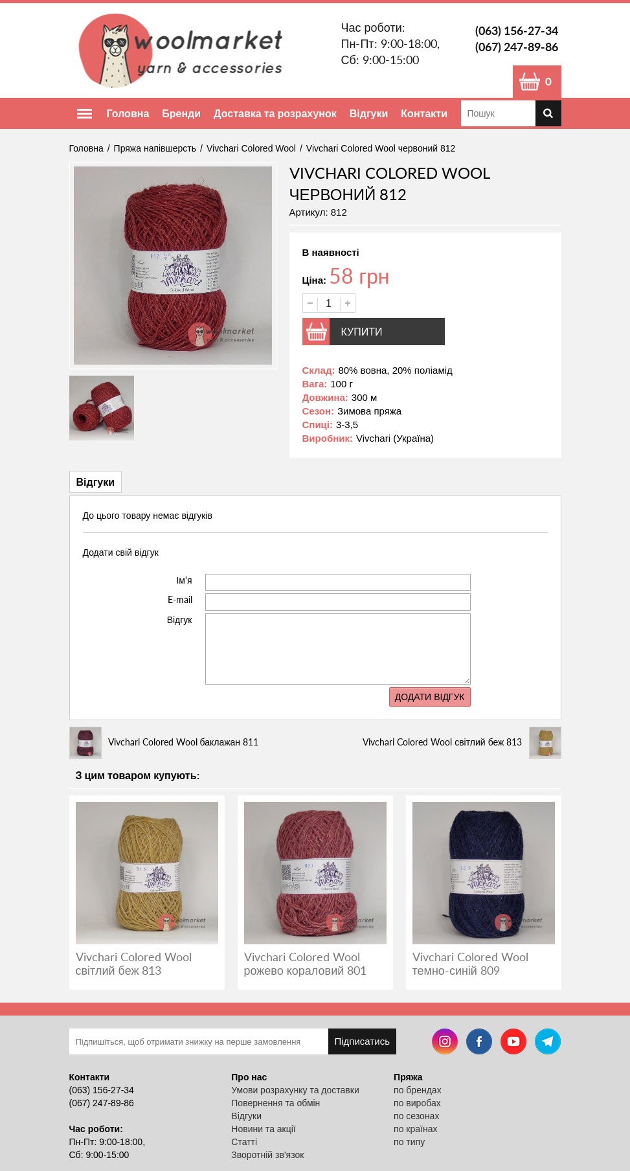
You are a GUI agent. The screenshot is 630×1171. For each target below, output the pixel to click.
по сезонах (416, 1116)
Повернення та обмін (275, 1103)
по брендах (418, 1090)
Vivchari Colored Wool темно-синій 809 (470, 963)
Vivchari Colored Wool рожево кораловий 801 (305, 963)
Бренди (181, 113)
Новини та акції (263, 1129)
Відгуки (369, 113)
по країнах (415, 1129)
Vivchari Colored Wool (251, 148)
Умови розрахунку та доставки (295, 1090)
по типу (409, 1142)
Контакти (424, 113)
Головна (128, 113)
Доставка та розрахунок (275, 113)
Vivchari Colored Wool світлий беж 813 (134, 963)
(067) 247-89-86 (516, 47)
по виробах (417, 1103)
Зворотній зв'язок (267, 1155)
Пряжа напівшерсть (155, 148)
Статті (244, 1142)
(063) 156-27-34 (516, 30)
